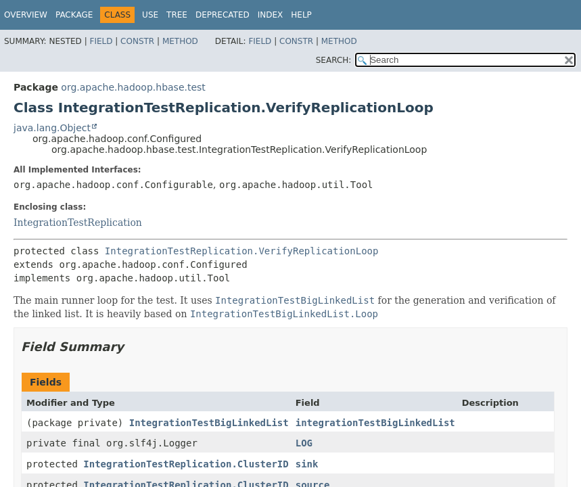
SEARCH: (334, 60)
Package (74, 15)
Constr (137, 41)
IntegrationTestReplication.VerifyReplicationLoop (242, 251)
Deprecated (222, 15)
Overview (25, 15)
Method (180, 41)
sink (307, 464)
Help (301, 15)
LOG (304, 443)
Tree (176, 15)
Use (150, 15)
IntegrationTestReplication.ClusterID (185, 464)
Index (270, 15)
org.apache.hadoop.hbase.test (133, 87)
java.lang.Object (52, 127)
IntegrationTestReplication (78, 222)
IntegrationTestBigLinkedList (209, 422)
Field (100, 41)
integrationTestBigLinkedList (375, 422)
